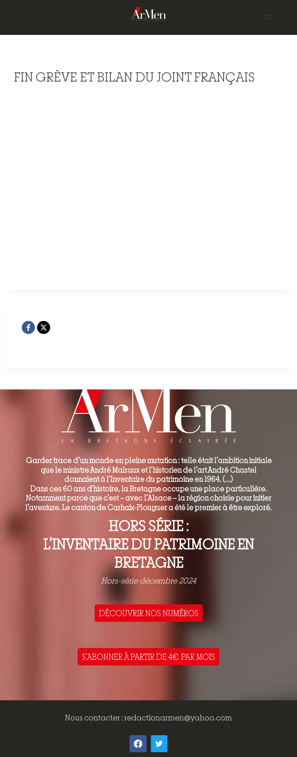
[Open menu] (268, 17)
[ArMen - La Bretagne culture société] (148, 13)
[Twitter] (159, 743)
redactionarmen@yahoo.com (178, 718)
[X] (43, 327)
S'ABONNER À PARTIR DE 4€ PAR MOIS (148, 656)
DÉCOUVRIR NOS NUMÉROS (148, 613)
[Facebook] (28, 327)
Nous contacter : (94, 718)
